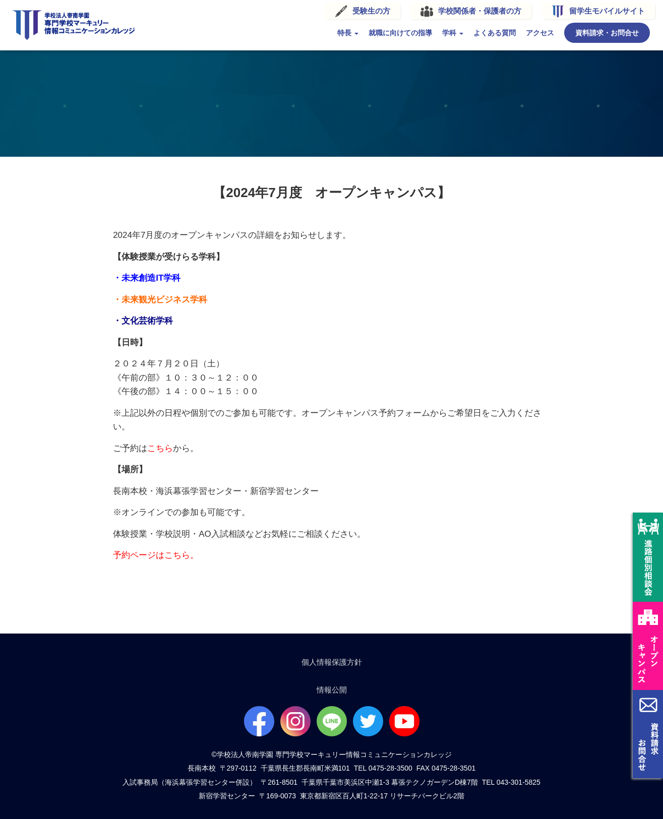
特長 (322, 31)
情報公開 (332, 687)
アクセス (515, 31)
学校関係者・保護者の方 (454, 9)
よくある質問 (469, 31)
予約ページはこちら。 (156, 552)
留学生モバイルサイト (582, 9)
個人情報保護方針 (331, 659)
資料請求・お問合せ (582, 31)
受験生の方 (346, 9)
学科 (427, 31)
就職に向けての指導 (375, 31)
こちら (160, 445)
